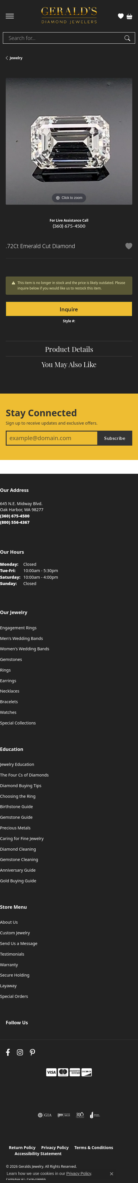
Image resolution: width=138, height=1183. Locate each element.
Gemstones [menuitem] (11, 659)
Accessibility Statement (38, 1153)
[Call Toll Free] (15, 522)
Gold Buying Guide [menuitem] (18, 880)
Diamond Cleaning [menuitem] (18, 849)
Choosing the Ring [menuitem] (18, 796)
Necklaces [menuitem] (9, 691)
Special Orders (14, 996)
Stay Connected (41, 412)
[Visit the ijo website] (63, 1115)
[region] (69, 141)
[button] (121, 16)
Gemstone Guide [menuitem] (16, 817)
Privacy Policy (55, 1147)
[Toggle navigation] (10, 16)
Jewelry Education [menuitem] (17, 764)
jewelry (16, 57)
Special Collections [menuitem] (18, 723)
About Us (9, 922)
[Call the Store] (15, 516)
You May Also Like (69, 364)
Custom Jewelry (15, 932)
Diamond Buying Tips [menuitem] (20, 785)
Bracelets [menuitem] (9, 701)
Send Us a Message (18, 943)
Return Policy (22, 1147)
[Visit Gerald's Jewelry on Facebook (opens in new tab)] (8, 1052)
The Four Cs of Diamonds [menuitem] (24, 775)
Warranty (9, 964)
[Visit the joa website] (95, 1115)
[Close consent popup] (111, 1174)
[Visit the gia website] (45, 1115)
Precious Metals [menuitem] (15, 828)
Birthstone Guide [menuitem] (16, 806)
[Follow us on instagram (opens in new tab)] (20, 1052)
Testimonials (12, 954)
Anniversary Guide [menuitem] (18, 870)
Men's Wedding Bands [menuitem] (21, 638)
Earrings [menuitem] (8, 680)
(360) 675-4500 (69, 226)
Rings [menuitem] (5, 670)
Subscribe (114, 438)
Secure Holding (15, 975)
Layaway (8, 985)
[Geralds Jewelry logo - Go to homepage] (69, 16)
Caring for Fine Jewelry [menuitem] (22, 838)
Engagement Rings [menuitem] (18, 627)
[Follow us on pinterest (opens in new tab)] (32, 1052)
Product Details (69, 349)
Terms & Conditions (93, 1147)
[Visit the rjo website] (80, 1115)
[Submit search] (128, 37)
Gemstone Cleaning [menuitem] (19, 859)
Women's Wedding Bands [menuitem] (24, 648)
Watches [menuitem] (8, 712)
